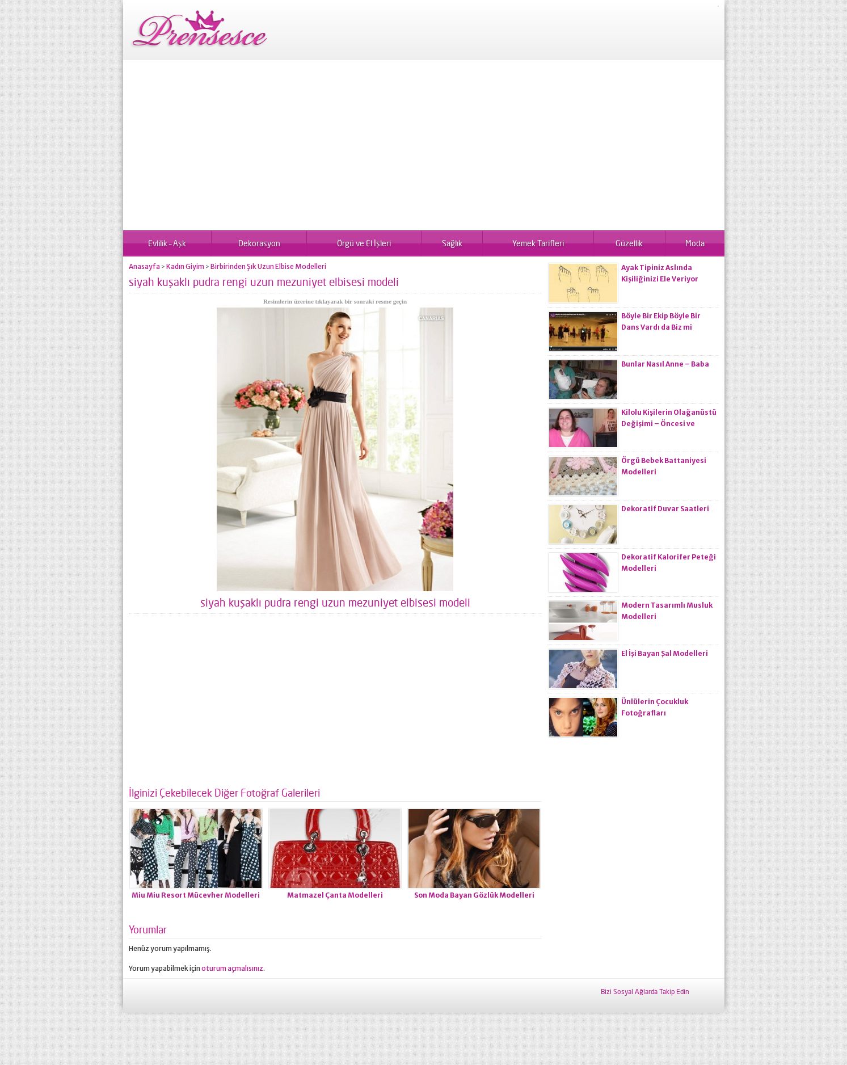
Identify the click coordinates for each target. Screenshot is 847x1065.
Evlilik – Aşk (167, 243)
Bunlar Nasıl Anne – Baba (665, 364)
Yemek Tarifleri (538, 243)
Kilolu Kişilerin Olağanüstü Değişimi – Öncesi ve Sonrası (669, 423)
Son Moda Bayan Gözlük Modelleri (474, 895)
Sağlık (452, 243)
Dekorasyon (259, 243)
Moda (695, 243)
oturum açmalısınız (232, 968)
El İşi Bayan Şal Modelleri (664, 653)
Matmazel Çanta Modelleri (335, 895)
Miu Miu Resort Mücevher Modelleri (196, 895)
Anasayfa (144, 266)
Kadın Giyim (185, 266)
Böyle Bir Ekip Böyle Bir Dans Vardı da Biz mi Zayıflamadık (661, 327)
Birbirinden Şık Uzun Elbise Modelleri (268, 266)
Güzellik (629, 243)
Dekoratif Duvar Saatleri (665, 508)
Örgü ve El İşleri (364, 243)
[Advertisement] (423, 145)
